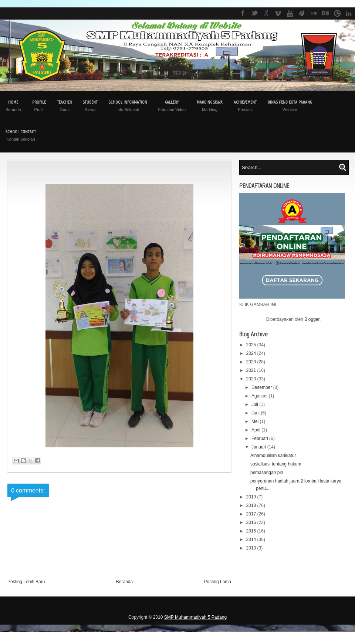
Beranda (124, 581)
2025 (251, 344)
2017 (251, 514)
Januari (259, 447)
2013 (251, 548)
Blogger (312, 319)
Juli (255, 404)
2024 (251, 353)
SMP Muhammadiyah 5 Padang (195, 617)
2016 (251, 522)
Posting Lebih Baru (26, 581)
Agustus (260, 396)
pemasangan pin (266, 472)
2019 (251, 497)
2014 (251, 539)
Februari (260, 438)
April (256, 430)
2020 (251, 378)
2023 (251, 361)
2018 (251, 505)
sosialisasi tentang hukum (275, 464)
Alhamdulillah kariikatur (273, 455)
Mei (255, 421)
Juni (256, 413)
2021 (251, 370)
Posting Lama (217, 581)
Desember (262, 387)
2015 (251, 531)
